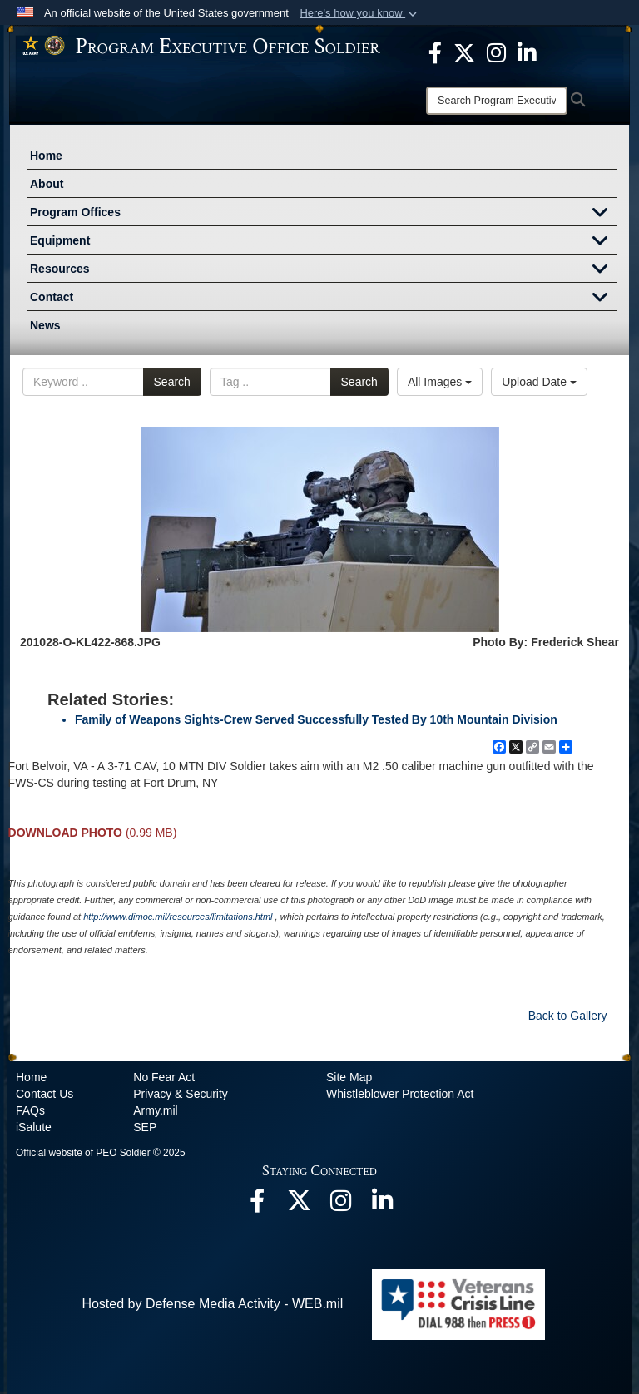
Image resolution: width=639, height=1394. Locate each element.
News (45, 325)
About (46, 183)
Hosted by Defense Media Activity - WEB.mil (212, 1304)
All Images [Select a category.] (440, 381)
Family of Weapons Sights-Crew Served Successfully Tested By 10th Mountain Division (316, 719)
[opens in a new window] (435, 51)
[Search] (496, 101)
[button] (360, 13)
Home (46, 155)
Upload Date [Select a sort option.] (539, 381)
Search (172, 381)
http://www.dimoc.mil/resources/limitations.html (177, 917)
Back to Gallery (567, 1015)
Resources (323, 270)
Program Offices (323, 214)
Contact (323, 298)
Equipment (323, 242)
